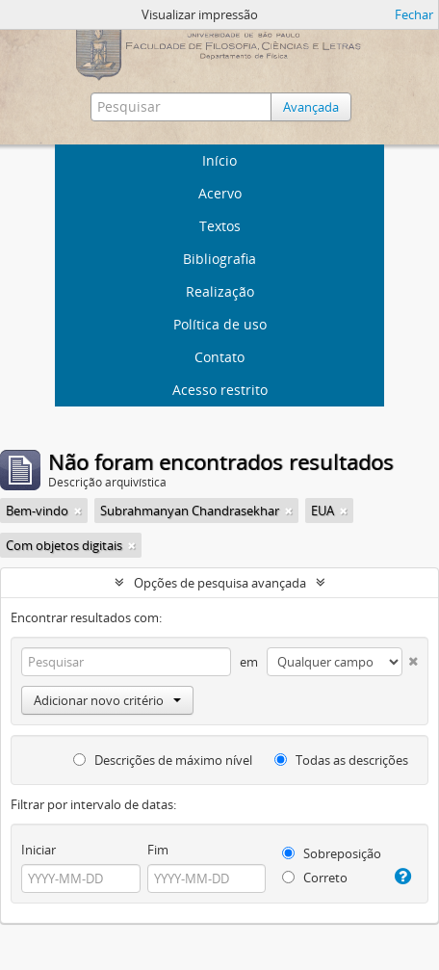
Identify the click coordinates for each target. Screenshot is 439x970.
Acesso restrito (220, 389)
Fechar (414, 14)
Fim (157, 849)
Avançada (311, 107)
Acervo (220, 193)
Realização (220, 291)
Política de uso (220, 324)
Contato (219, 357)
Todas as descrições (341, 760)
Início (219, 160)
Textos (220, 226)
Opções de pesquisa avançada (220, 582)
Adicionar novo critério (107, 700)
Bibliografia (219, 258)
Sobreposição (331, 853)
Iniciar (38, 849)
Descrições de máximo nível (162, 760)
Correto (315, 877)
